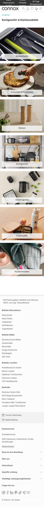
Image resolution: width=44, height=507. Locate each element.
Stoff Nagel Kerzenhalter (12, 395)
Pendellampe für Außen (11, 368)
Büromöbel (6, 346)
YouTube (28, 492)
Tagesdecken (7, 329)
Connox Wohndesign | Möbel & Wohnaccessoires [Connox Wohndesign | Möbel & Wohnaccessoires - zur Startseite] (10, 8)
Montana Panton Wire (11, 392)
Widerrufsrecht (8, 446)
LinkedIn (11, 492)
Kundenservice (8, 429)
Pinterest (16, 492)
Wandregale (7, 353)
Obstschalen (7, 315)
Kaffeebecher (7, 325)
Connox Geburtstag (11, 415)
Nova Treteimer (8, 399)
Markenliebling (10, 420)
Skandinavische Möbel (11, 340)
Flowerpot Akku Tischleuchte (14, 402)
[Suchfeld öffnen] (23, 8)
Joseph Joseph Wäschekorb (13, 406)
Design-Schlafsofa (9, 350)
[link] (36, 8)
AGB (4, 439)
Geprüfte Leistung (9, 472)
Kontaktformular (8, 434)
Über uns (6, 459)
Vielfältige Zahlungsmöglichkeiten (16, 479)
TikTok (20, 492)
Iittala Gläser (7, 318)
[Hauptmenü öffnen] (40, 8)
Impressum (11, 439)
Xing (24, 492)
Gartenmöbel (7, 343)
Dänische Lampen (9, 378)
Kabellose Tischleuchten (12, 374)
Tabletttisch (7, 322)
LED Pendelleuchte (9, 381)
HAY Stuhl (6, 357)
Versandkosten (23, 303)
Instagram (3, 492)
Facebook (7, 492)
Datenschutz (21, 439)
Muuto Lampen (8, 371)
